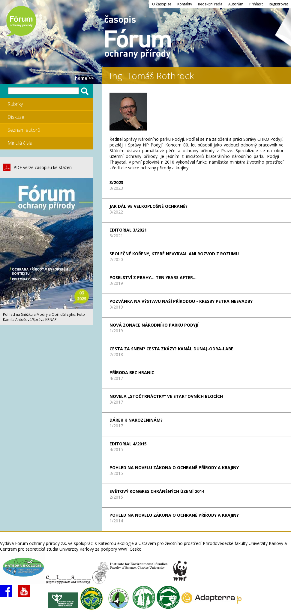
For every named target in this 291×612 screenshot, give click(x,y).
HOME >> (84, 78)
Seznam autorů (24, 130)
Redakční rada (210, 4)
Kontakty (184, 4)
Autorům (235, 4)
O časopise (161, 4)
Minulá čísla (20, 143)
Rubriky (15, 104)
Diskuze (16, 117)
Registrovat (278, 4)
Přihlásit (256, 4)
